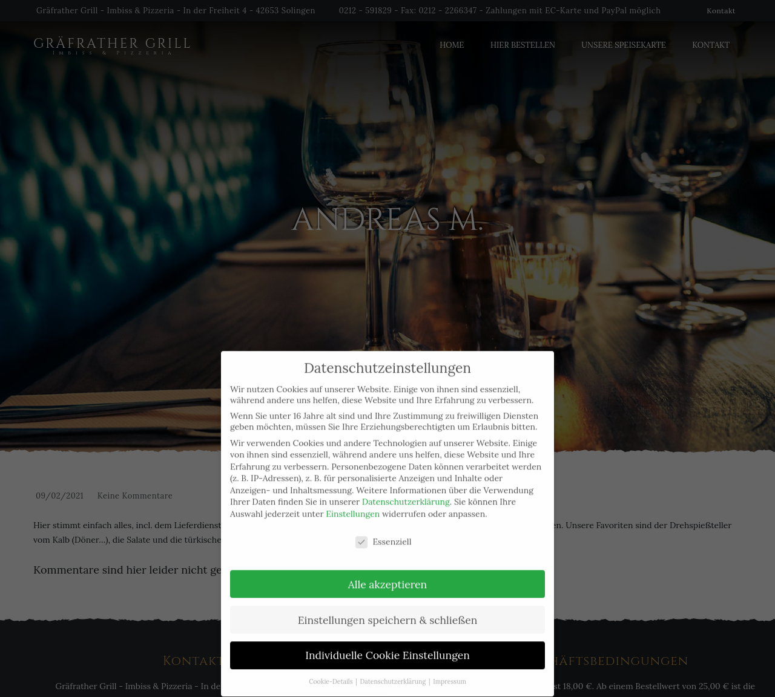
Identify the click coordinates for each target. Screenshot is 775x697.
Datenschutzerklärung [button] (393, 673)
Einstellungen (353, 505)
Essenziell (383, 533)
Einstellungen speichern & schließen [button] (388, 612)
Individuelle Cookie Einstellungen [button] (387, 648)
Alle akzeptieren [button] (387, 576)
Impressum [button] (449, 673)
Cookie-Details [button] (331, 673)
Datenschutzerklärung (406, 494)
